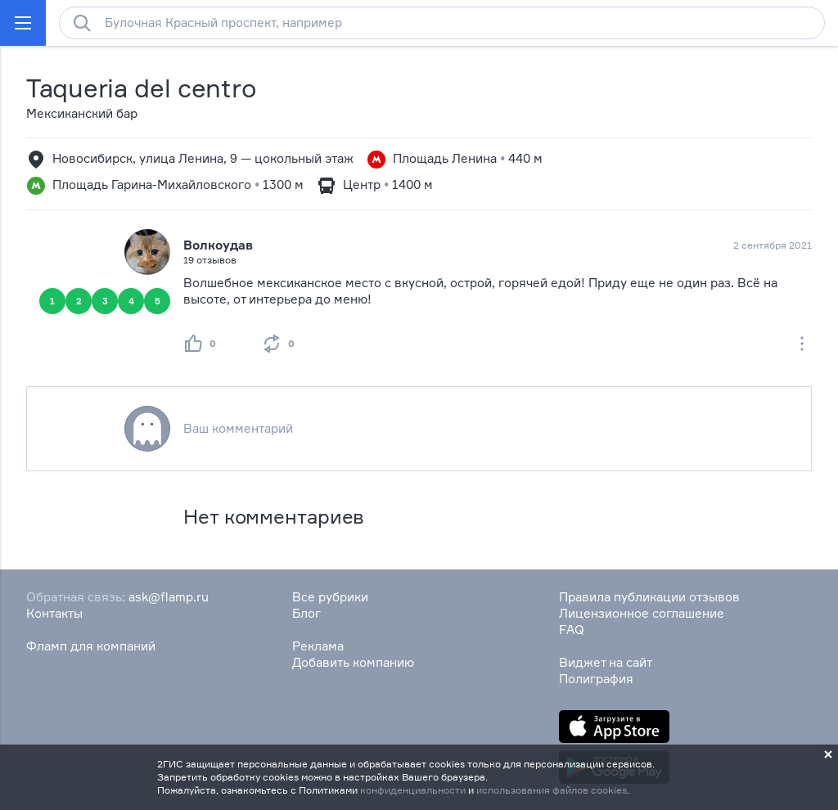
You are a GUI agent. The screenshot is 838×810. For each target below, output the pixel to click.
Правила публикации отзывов (649, 597)
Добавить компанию (353, 662)
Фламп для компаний (90, 646)
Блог (306, 613)
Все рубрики (330, 597)
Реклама (318, 646)
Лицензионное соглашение (641, 613)
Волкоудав (218, 245)
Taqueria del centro (141, 88)
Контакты (54, 613)
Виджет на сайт (605, 662)
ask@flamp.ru (168, 597)
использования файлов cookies (551, 790)
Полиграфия (596, 678)
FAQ (571, 629)
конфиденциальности (413, 790)
